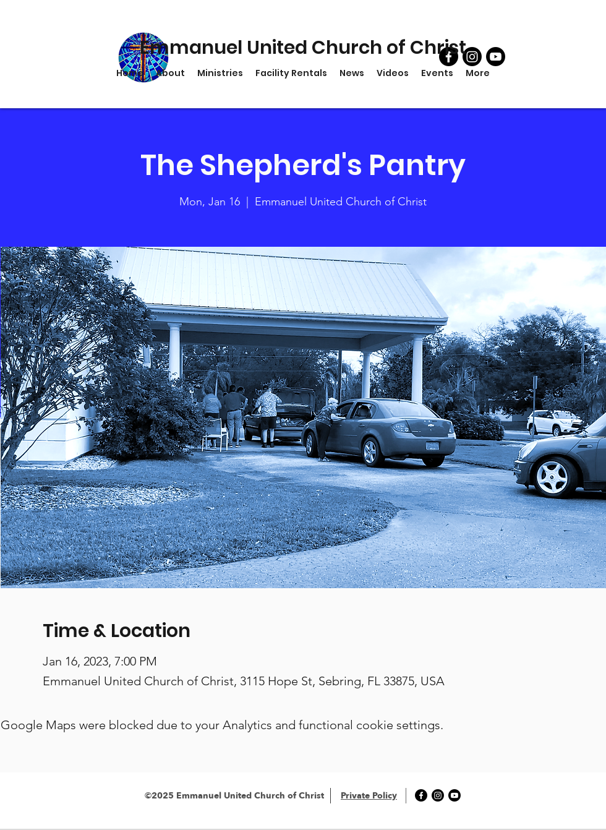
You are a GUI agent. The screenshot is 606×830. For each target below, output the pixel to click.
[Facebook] (421, 795)
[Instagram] (438, 795)
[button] (220, 73)
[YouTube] (495, 56)
